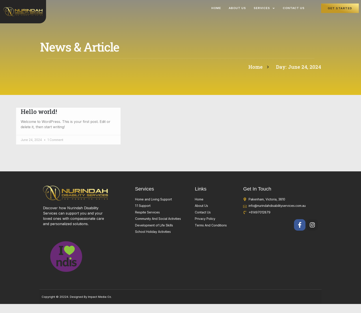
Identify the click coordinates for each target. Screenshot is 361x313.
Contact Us (294, 8)
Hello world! (39, 111)
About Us (237, 8)
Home (216, 8)
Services (264, 8)
